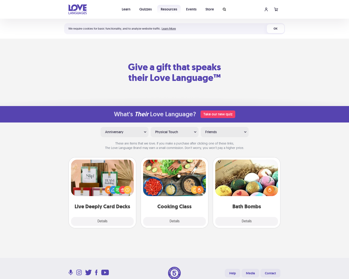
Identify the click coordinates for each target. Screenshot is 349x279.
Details (102, 221)
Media (250, 273)
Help (232, 273)
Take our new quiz (217, 114)
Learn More (169, 28)
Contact (270, 273)
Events (191, 9)
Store (209, 9)
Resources (169, 9)
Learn (126, 9)
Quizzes (145, 9)
